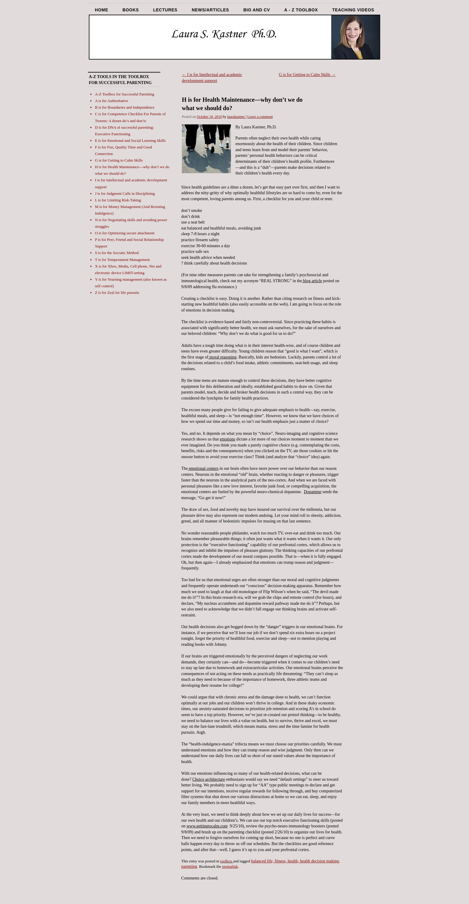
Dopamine (312, 492)
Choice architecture (208, 779)
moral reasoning (222, 357)
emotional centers (203, 468)
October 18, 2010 (209, 117)
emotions (227, 439)
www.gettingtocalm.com (207, 826)
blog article (312, 281)
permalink (230, 866)
